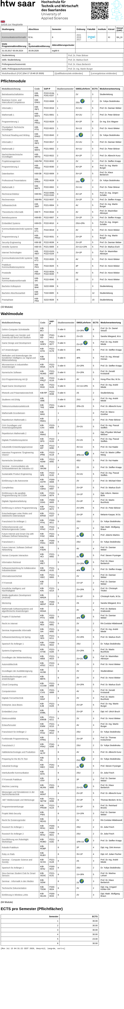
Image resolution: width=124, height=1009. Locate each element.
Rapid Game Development (14, 386)
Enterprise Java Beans (12, 705)
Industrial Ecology (10, 766)
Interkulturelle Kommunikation (15, 773)
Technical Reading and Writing (15, 135)
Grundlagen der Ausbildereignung (17, 671)
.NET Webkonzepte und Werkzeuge (18, 800)
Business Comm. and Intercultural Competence (13, 101)
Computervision (9, 691)
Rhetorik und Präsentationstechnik (17, 393)
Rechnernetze (8, 199)
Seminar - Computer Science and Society (17, 861)
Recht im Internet (10, 623)
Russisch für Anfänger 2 (13, 834)
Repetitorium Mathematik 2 (14, 433)
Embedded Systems (11, 223)
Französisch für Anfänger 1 (14, 521)
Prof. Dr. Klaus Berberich (79, 64)
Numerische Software (11, 372)
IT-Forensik (7, 583)
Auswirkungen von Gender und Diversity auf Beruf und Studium (16, 336)
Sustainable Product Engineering (17, 474)
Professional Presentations (14, 180)
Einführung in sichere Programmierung (19, 508)
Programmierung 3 (10, 237)
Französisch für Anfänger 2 (14, 732)
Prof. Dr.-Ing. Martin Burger (80, 69)
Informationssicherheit (12, 576)
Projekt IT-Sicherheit (11, 616)
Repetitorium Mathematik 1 (14, 420)
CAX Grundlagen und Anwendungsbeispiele (12, 426)
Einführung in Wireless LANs (15, 895)
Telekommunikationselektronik (15, 406)
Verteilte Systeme (10, 247)
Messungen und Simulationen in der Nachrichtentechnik (18, 793)
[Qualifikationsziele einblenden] (69, 73)
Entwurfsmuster (9, 725)
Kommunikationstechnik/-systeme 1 (17, 230)
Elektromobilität (9, 718)
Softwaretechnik (9, 205)
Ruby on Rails (8, 854)
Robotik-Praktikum (10, 847)
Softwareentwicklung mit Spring (16, 637)
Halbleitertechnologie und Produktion (18, 752)
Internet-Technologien (11, 252)
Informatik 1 (7, 108)
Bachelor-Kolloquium (11, 286)
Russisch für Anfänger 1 (13, 827)
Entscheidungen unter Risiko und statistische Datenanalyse (17, 514)
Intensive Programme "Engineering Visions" (18, 453)
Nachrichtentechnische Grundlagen (12, 155)
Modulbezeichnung (11, 89)
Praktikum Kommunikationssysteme (13, 266)
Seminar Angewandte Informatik (16, 630)
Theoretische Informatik (12, 212)
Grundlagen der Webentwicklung (17, 657)
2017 (79, 39)
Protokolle (6, 273)
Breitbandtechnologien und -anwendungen (14, 677)
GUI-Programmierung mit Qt (14, 379)
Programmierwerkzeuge (13, 806)
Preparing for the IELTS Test (14, 759)
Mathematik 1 (8, 115)
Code (37, 89)
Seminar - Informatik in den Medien (18, 881)
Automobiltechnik (10, 664)
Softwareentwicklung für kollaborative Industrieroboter (19, 569)
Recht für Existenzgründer (13, 820)
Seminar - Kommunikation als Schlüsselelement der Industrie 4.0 (17, 467)
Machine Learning (10, 786)
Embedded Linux (9, 711)
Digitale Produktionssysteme (15, 440)
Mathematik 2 (8, 149)
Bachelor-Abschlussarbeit (13, 293)
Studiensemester (65, 89)
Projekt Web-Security (11, 813)
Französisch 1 (8, 542)
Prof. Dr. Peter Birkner (78, 55)
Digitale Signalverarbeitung (14, 501)
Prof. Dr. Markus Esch (78, 60)
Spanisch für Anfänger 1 (13, 644)
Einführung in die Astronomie (15, 481)
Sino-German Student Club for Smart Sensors (18, 874)
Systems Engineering (11, 650)
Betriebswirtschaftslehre (13, 94)
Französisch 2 (8, 745)
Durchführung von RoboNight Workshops (15, 840)
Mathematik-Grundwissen (13, 413)
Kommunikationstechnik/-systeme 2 (17, 259)
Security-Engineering (11, 242)
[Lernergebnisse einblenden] (104, 73)
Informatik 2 (7, 142)
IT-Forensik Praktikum (12, 779)
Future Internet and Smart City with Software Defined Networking (18, 535)
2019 (79, 37)
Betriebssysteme (9, 217)
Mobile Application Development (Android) (16, 596)
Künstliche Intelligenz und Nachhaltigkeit (13, 589)
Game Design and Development (16, 343)
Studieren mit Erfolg (11, 399)
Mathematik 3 (8, 187)
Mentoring (6, 603)
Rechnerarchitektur (10, 194)
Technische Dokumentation (14, 888)
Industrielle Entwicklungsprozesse (17, 447)
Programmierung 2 (10, 167)
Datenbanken (8, 173)
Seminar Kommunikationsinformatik (14, 279)
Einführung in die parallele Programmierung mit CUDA (14, 494)
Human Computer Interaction (15, 555)
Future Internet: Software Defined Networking (17, 548)
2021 (79, 35)
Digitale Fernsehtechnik (12, 698)
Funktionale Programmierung (15, 739)
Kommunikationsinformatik (14, 37)
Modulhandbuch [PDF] (12, 73)
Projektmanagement (11, 161)
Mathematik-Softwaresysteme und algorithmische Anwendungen (17, 610)
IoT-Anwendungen (10, 350)
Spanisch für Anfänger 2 (13, 868)
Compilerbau (8, 487)
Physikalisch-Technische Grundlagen (13, 128)
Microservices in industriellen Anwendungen (15, 365)
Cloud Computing (10, 684)
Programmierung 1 (10, 121)
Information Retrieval (11, 562)
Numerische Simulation (12, 460)
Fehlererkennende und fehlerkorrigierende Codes (13, 528)
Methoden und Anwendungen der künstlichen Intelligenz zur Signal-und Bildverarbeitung (19, 357)
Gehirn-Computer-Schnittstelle (15, 329)
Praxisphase (7, 300)
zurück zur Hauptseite (12, 24)
